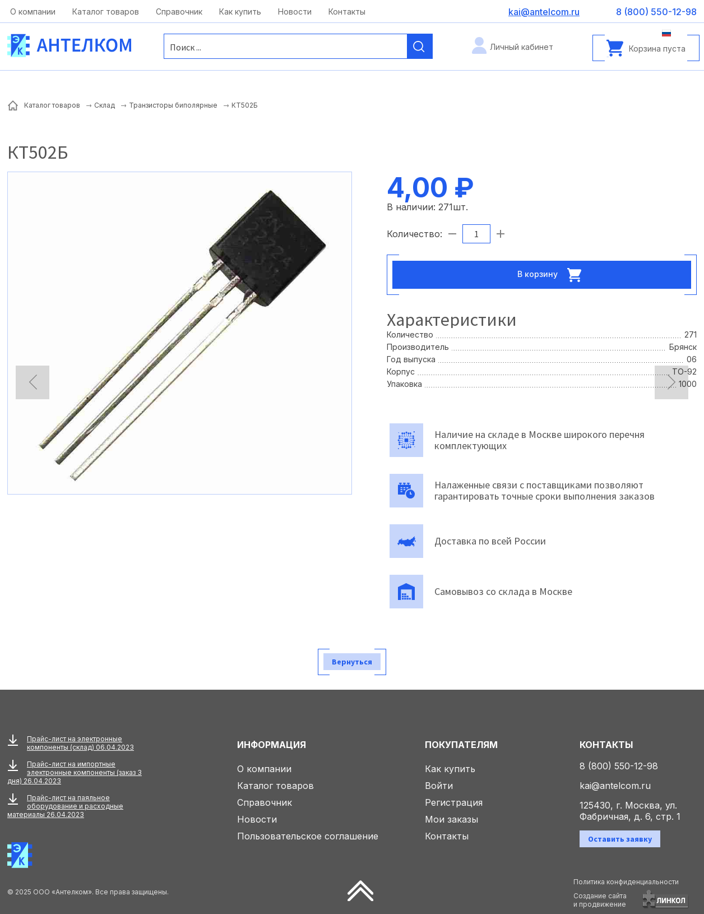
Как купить (240, 11)
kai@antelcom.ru (615, 785)
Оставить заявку (620, 839)
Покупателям (461, 744)
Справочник (179, 11)
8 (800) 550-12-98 (619, 766)
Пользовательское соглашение (307, 836)
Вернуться (352, 662)
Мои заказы (451, 819)
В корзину (552, 275)
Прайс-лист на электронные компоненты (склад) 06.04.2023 (80, 743)
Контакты (346, 11)
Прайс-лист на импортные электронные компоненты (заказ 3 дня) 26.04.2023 (74, 772)
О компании (32, 11)
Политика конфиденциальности (626, 882)
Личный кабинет (521, 47)
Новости (295, 11)
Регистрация (454, 802)
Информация (271, 744)
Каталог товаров (105, 11)
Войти (439, 785)
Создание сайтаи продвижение (600, 900)
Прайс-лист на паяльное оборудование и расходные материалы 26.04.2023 (65, 806)
